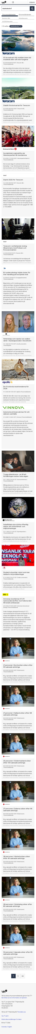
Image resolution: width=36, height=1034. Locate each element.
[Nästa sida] (18, 976)
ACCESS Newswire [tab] (7, 21)
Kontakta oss (22, 1012)
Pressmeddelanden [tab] (9, 15)
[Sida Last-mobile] (22, 976)
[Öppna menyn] (13, 2)
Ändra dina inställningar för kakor (12, 1019)
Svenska (4, 1027)
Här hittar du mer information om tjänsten (14, 998)
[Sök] (16, 8)
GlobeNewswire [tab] (23, 18)
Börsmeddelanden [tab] (25, 15)
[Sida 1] (13, 976)
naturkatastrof (16, 26)
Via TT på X (5, 1016)
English (9, 1027)
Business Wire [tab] (6, 18)
